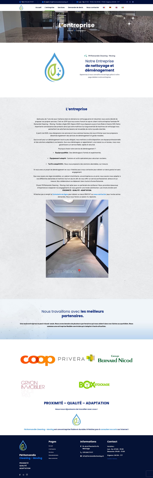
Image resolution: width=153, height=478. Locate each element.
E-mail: (46, 2)
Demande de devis (53, 455)
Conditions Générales (112, 458)
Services (51, 452)
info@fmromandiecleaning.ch (58, 2)
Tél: (22, 2)
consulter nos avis (109, 429)
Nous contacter (53, 458)
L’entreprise (52, 449)
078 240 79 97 (29, 2)
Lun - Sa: (82, 2)
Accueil (70, 31)
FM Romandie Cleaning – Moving (39, 429)
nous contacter (99, 194)
